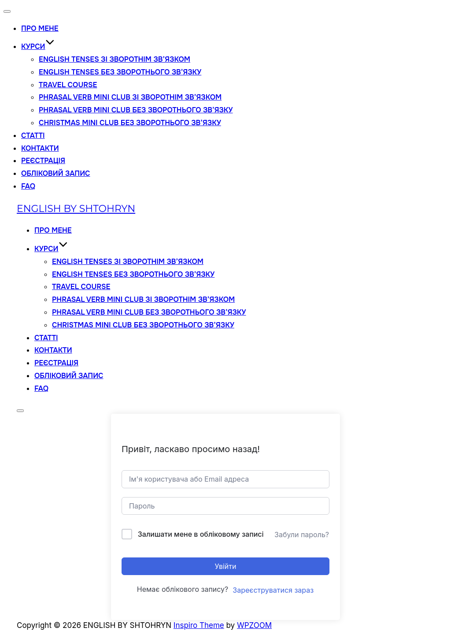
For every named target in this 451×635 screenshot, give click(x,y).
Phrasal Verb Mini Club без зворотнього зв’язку (136, 110)
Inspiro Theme (199, 625)
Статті (33, 135)
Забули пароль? (301, 534)
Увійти (226, 566)
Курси (38, 46)
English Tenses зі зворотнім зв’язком (114, 59)
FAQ (28, 186)
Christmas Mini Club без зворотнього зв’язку (130, 122)
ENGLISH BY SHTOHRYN (76, 209)
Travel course (68, 84)
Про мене (40, 28)
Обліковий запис (55, 173)
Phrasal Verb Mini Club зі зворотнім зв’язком (130, 97)
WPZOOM (254, 625)
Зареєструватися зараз (273, 590)
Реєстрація (43, 160)
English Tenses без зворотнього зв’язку (120, 72)
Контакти (40, 148)
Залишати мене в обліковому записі (201, 534)
